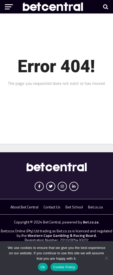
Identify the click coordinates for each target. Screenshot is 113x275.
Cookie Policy (64, 267)
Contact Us (51, 207)
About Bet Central (24, 207)
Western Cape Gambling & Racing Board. (62, 235)
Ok (43, 267)
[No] (106, 258)
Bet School (74, 207)
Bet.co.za (95, 207)
